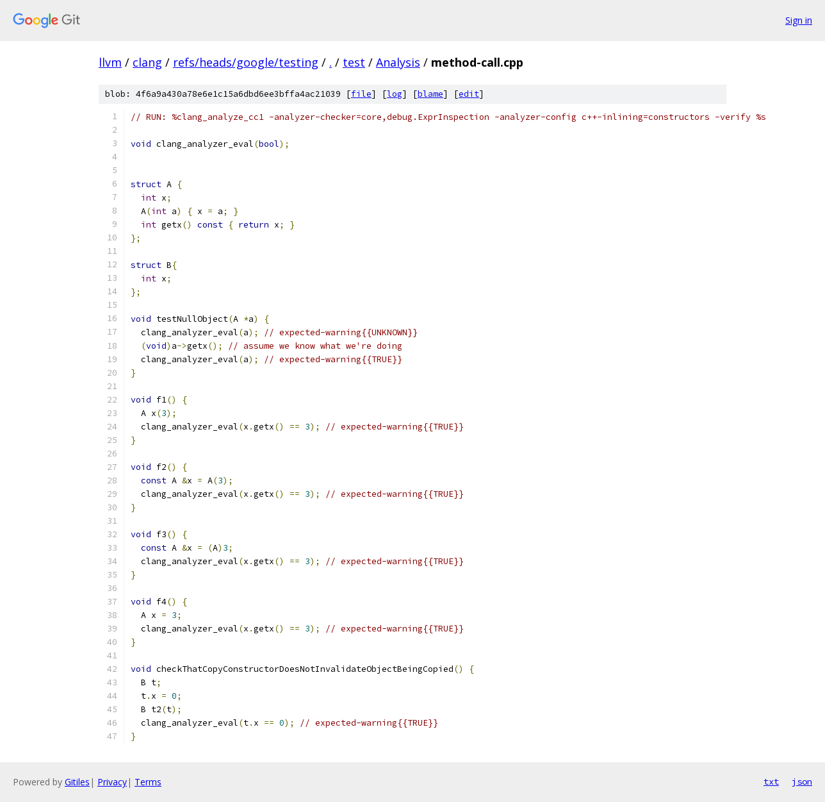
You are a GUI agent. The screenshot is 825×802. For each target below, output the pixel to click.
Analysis (398, 62)
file (361, 93)
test (354, 62)
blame (430, 93)
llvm (110, 62)
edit (469, 93)
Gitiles (77, 782)
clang (147, 62)
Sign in (798, 20)
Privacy (112, 782)
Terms (148, 782)
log (394, 93)
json (802, 781)
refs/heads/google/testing (245, 62)
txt (771, 781)
